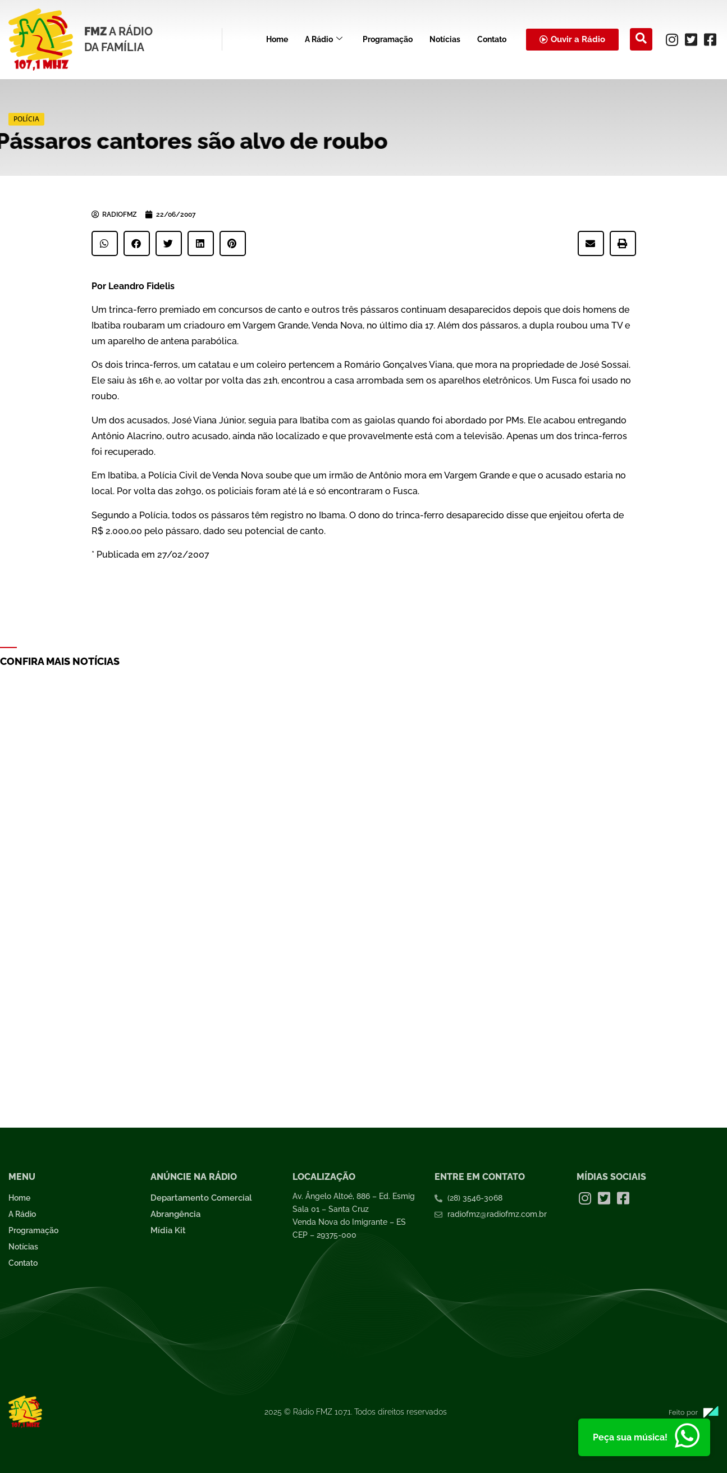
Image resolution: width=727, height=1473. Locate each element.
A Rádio (323, 39)
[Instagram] (672, 39)
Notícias (444, 39)
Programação (388, 39)
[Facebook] (710, 39)
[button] (105, 243)
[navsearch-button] (641, 39)
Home (277, 39)
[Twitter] (691, 39)
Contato (491, 39)
